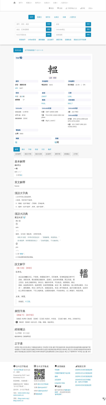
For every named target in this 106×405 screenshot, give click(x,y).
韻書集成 (68, 39)
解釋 (16, 149)
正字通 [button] (75, 154)
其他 (90, 8)
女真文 (47, 3)
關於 (51, 8)
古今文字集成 (18, 370)
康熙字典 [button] (57, 154)
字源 (29, 149)
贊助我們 (39, 394)
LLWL (70, 96)
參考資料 (58, 394)
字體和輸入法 (71, 8)
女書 (55, 3)
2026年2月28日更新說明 (83, 370)
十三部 (27, 301)
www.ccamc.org (23, 393)
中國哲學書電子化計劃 (62, 373)
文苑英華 (58, 380)
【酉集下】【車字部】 (25, 315)
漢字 (21, 3)
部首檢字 (22, 39)
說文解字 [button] (48, 154)
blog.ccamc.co (18, 400)
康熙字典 (59, 39)
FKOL (43, 103)
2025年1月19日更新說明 (83, 376)
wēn (16, 88)
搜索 (48, 24)
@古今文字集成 (43, 384)
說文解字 (50, 39)
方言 (43, 149)
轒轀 (21, 254)
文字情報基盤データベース (34, 50)
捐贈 (59, 8)
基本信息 (18, 50)
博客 (82, 8)
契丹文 (38, 3)
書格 (56, 376)
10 (22, 96)
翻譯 (49, 149)
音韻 (36, 149)
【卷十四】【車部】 (24, 268)
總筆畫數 (42, 39)
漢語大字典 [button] (28, 154)
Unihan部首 (32, 39)
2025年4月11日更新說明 (83, 373)
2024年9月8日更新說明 (83, 385)
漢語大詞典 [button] (38, 154)
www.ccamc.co (18, 395)
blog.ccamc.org (23, 398)
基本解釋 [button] (18, 154)
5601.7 (70, 103)
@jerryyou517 (42, 387)
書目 (23, 149)
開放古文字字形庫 (80, 39)
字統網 (57, 370)
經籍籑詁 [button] (67, 154)
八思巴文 (64, 3)
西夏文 (29, 3)
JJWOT (44, 96)
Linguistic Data (60, 383)
